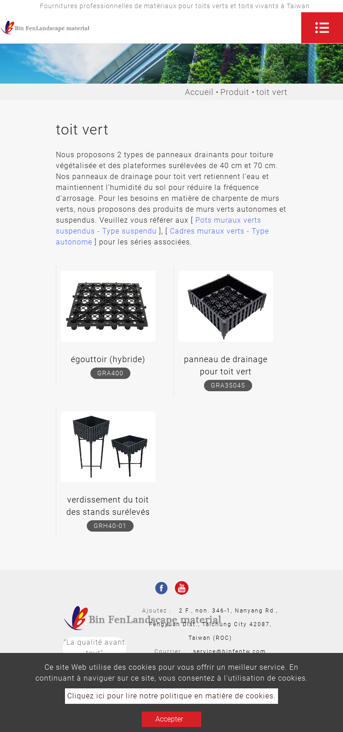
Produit (234, 92)
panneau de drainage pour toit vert (226, 365)
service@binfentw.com (229, 651)
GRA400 (110, 373)
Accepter (169, 719)
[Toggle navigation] (322, 27)
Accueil (199, 92)
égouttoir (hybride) (108, 359)
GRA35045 (228, 385)
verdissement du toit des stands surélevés (108, 506)
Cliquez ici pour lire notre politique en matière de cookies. (171, 696)
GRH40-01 (110, 525)
